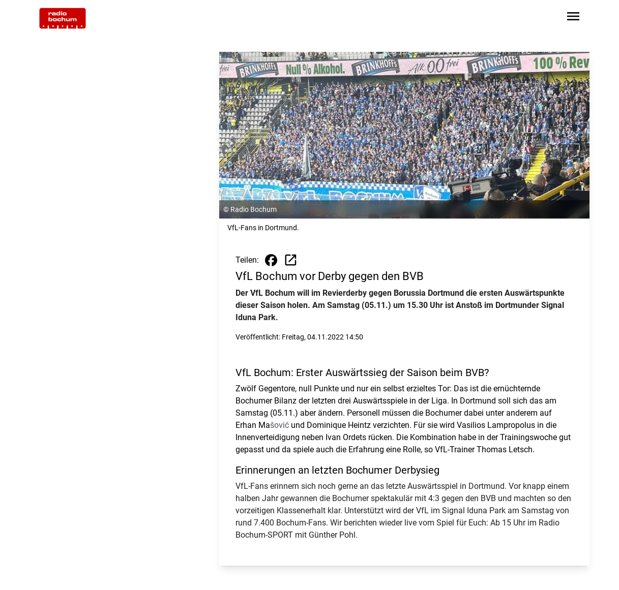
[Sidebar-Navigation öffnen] (573, 18)
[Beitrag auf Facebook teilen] (271, 260)
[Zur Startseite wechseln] (62, 18)
